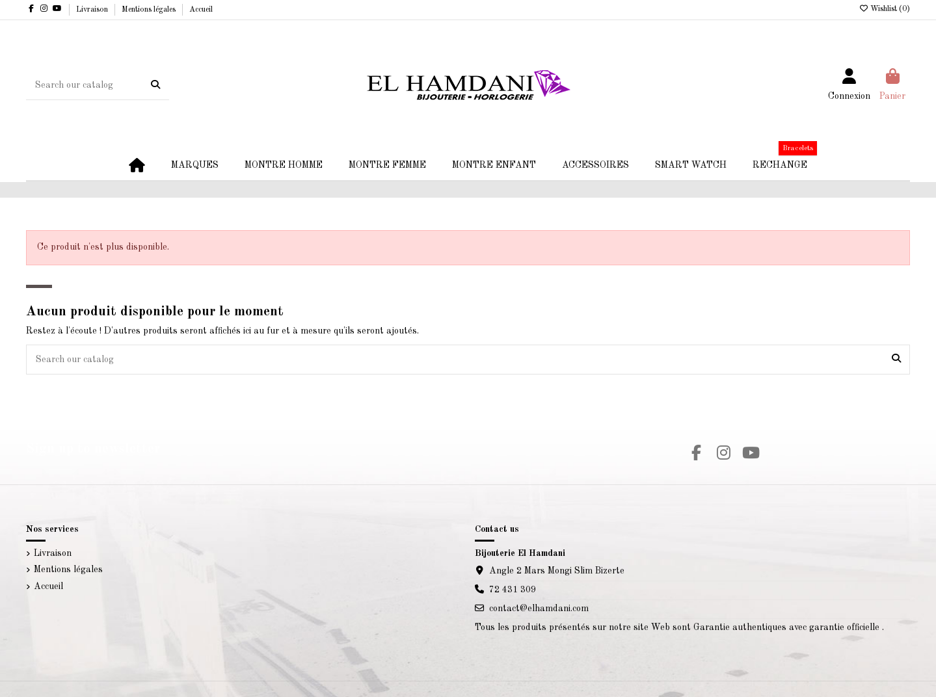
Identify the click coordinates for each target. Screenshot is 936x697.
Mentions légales (150, 10)
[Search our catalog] (155, 85)
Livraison (93, 10)
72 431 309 (512, 589)
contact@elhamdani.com (539, 608)
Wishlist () (884, 9)
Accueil (201, 10)
